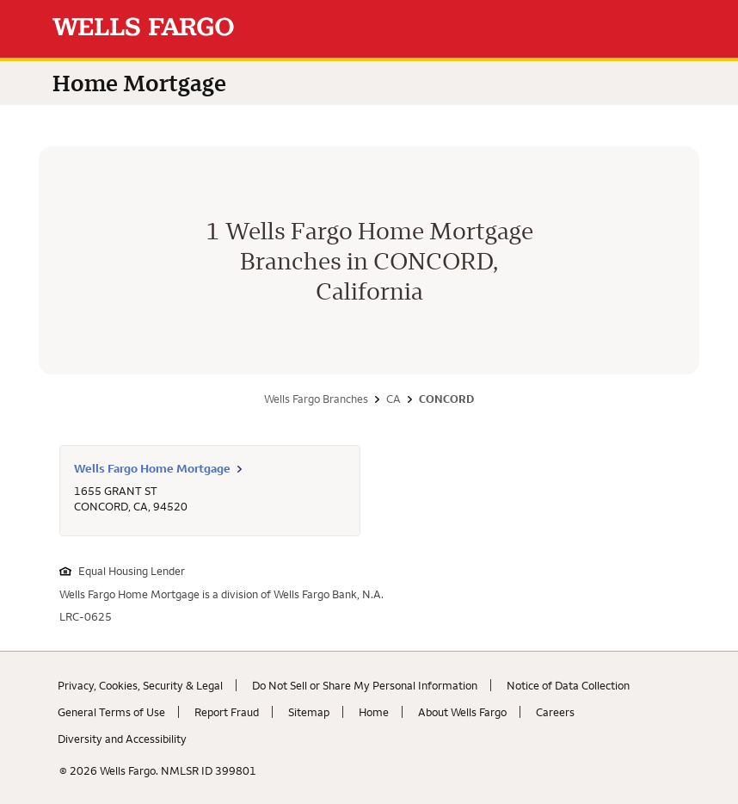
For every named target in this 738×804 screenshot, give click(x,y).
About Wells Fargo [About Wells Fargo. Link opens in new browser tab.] (462, 712)
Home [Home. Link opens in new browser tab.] (374, 712)
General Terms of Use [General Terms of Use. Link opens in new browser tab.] (111, 712)
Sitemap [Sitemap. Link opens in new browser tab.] (308, 712)
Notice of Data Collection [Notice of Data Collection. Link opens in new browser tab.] (568, 685)
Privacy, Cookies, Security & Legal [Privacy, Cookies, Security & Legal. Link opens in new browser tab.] (140, 685)
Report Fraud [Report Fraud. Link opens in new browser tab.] (226, 712)
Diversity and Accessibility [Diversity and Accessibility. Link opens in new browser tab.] (122, 739)
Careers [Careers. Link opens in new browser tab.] (555, 712)
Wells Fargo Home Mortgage (152, 468)
